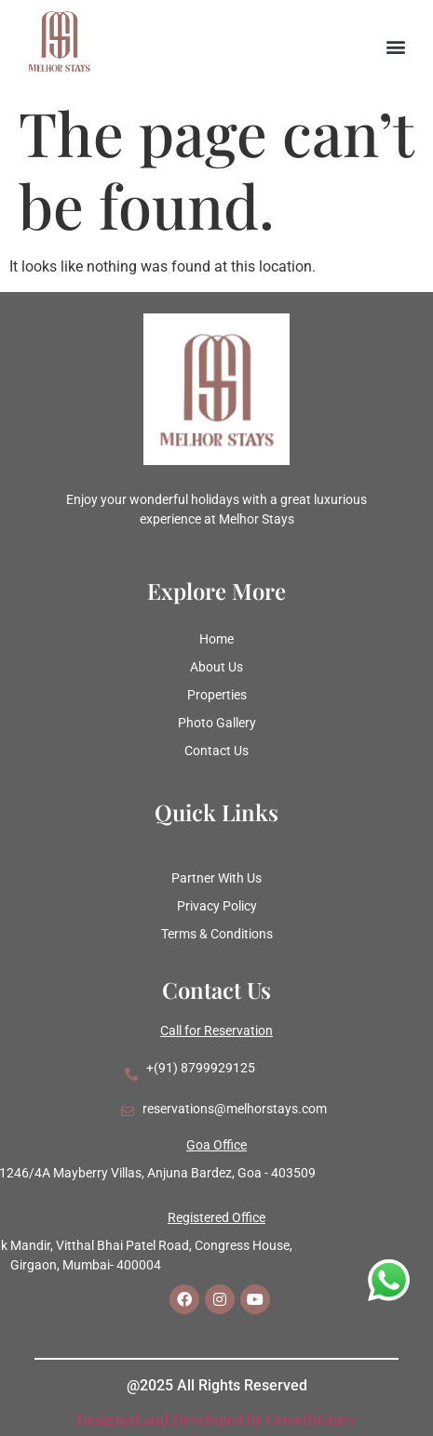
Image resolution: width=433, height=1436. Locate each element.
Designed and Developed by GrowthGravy (216, 1419)
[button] (396, 47)
